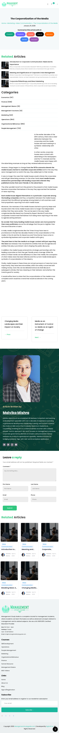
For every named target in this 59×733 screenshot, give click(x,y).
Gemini (24, 39)
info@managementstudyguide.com (15, 634)
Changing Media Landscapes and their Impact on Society (14, 328)
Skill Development (7, 644)
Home (3, 23)
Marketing (11, 23)
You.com (34, 39)
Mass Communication (24, 23)
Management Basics (8, 667)
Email (4, 495)
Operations (5, 647)
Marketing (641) (7, 115)
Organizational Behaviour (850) (13, 124)
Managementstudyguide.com (24, 726)
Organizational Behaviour (10, 657)
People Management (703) (11, 128)
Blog (2, 686)
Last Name (34, 484)
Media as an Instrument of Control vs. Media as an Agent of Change (44, 329)
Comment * (7, 466)
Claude (30, 34)
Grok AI (39, 34)
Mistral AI (49, 34)
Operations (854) (7, 119)
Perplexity (20, 34)
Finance (4, 660)
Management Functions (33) (11, 111)
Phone (33, 495)
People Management (8, 650)
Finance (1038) (6, 102)
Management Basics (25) (10, 106)
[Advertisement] (17, 146)
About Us (4, 683)
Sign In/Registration (8, 690)
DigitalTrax (49, 726)
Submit (9, 508)
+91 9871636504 (8, 632)
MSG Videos (5, 671)
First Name (6, 484)
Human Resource (7, 664)
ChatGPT (10, 34)
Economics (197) (7, 97)
